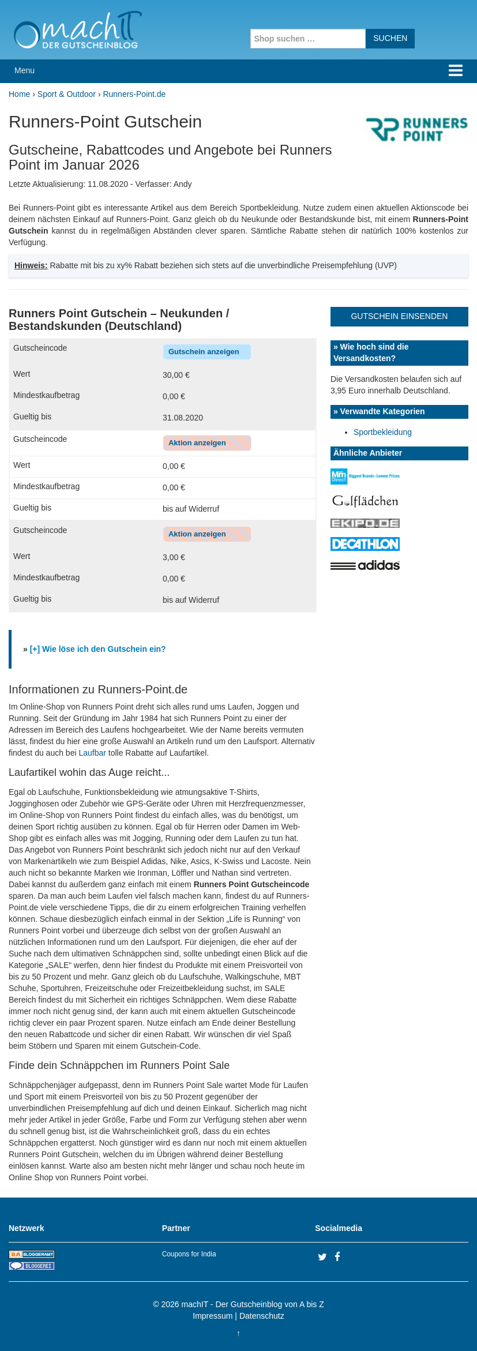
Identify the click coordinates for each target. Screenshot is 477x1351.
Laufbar (92, 752)
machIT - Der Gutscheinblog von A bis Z (253, 1304)
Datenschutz (261, 1315)
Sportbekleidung (383, 432)
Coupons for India (189, 1254)
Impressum (212, 1315)
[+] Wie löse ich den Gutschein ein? (98, 649)
